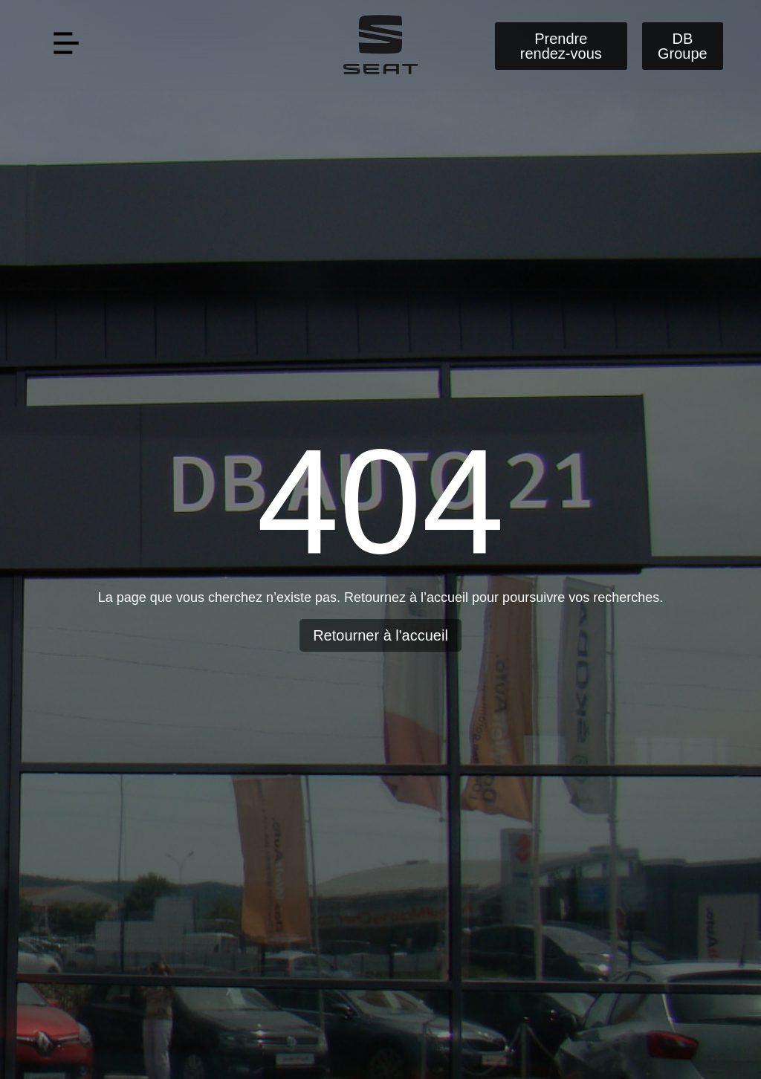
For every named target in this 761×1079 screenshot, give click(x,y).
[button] (66, 46)
